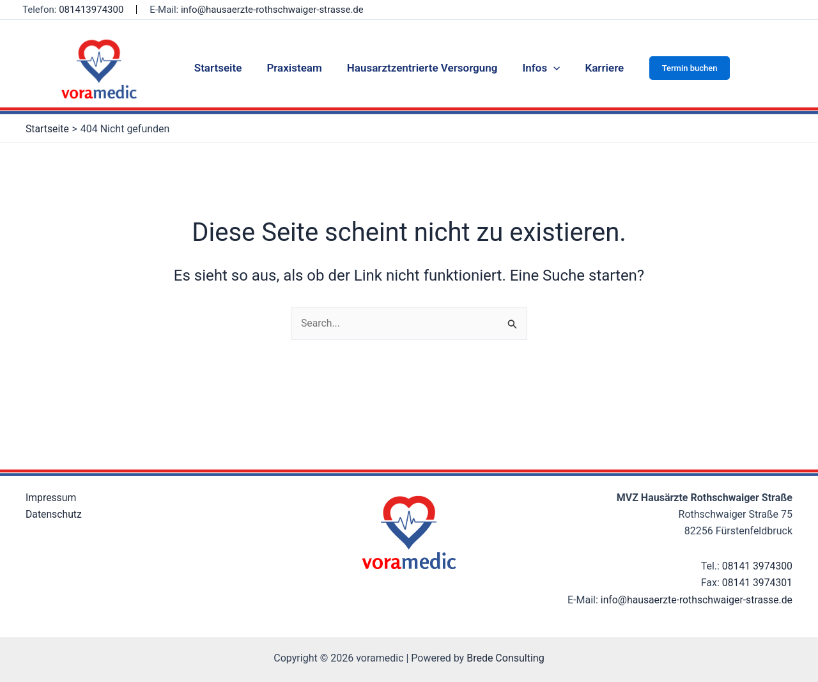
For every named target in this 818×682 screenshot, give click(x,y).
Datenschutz (54, 498)
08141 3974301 (756, 566)
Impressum (51, 480)
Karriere (597, 67)
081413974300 (91, 9)
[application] (550, 68)
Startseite (225, 67)
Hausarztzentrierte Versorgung (422, 67)
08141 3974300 (756, 549)
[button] (681, 68)
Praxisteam (297, 67)
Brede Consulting (505, 658)
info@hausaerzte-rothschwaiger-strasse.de (272, 9)
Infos (538, 68)
